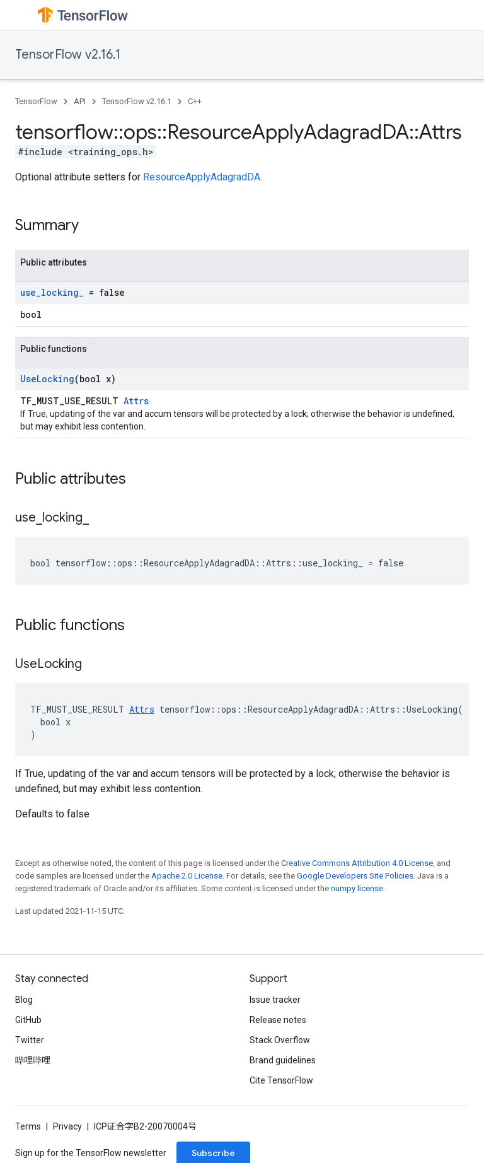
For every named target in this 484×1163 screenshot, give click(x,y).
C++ (195, 101)
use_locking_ (52, 292)
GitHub (28, 1020)
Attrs (136, 401)
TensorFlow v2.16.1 (67, 54)
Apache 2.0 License (186, 875)
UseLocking (47, 379)
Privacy (67, 1126)
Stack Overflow (280, 1040)
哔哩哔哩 (32, 1060)
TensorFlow (36, 101)
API (80, 101)
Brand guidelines (283, 1060)
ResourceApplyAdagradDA (201, 177)
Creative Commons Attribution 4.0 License (357, 863)
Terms (28, 1126)
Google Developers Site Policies (355, 875)
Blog (24, 1000)
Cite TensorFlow (281, 1080)
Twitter (29, 1040)
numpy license (357, 888)
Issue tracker (275, 1000)
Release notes (278, 1020)
